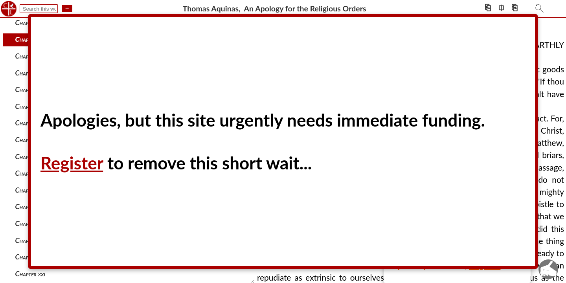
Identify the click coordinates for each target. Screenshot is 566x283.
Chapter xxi (30, 274)
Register (71, 163)
